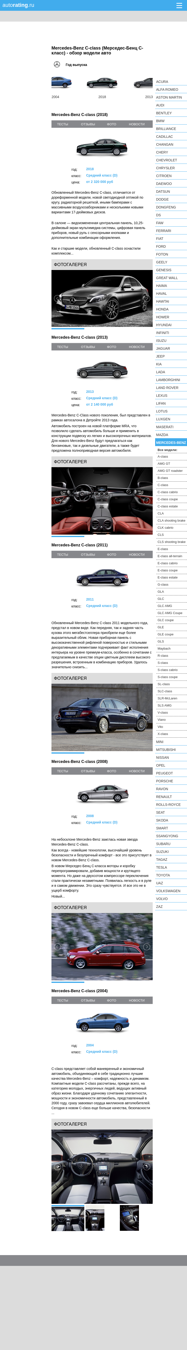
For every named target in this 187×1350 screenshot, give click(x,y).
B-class (163, 478)
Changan (164, 144)
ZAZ (159, 907)
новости (137, 124)
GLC (161, 599)
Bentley (164, 113)
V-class (163, 712)
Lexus (161, 396)
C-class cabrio (168, 492)
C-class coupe (168, 499)
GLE (161, 627)
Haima (161, 286)
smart (162, 828)
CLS (161, 535)
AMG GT (164, 463)
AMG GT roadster (170, 471)
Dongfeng (166, 207)
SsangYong (167, 836)
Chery (162, 152)
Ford (161, 246)
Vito (160, 727)
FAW (159, 223)
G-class (163, 584)
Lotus (162, 411)
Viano (162, 719)
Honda (162, 309)
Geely (161, 262)
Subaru (163, 844)
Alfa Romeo (167, 89)
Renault (164, 797)
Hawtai (162, 301)
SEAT (160, 812)
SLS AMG (165, 705)
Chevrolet (166, 160)
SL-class (164, 684)
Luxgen (163, 419)
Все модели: (167, 450)
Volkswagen (168, 891)
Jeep (160, 356)
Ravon (162, 789)
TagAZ (161, 859)
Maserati (165, 427)
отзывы (88, 124)
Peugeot (164, 773)
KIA (159, 364)
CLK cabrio (165, 527)
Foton (162, 254)
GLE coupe (166, 634)
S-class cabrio (168, 670)
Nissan (162, 757)
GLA (161, 591)
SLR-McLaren (167, 698)
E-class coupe (168, 570)
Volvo (162, 899)
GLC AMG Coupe (170, 613)
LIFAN (161, 403)
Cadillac (164, 137)
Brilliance (166, 129)
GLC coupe (166, 620)
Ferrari (163, 231)
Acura (162, 82)
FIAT (159, 239)
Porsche (164, 781)
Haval (161, 294)
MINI (159, 742)
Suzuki (162, 852)
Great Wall (167, 278)
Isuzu (161, 341)
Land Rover (167, 388)
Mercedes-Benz (171, 443)
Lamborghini (168, 380)
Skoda (162, 820)
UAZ (159, 883)
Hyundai (164, 325)
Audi (160, 105)
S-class (163, 663)
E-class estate (168, 577)
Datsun (163, 191)
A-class (163, 456)
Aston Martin (169, 97)
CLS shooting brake (172, 542)
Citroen (164, 176)
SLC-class (165, 691)
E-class (163, 549)
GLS (161, 641)
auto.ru (18, 5)
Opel (160, 765)
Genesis (163, 270)
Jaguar (163, 348)
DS (158, 215)
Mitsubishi (166, 750)
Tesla (161, 867)
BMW (160, 121)
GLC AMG (165, 606)
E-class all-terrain (170, 556)
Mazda (162, 435)
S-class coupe (168, 677)
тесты (62, 124)
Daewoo (164, 184)
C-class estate (168, 506)
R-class (163, 655)
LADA (160, 372)
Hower (162, 317)
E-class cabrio (168, 563)
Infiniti (162, 333)
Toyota (163, 875)
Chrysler (165, 168)
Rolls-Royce (168, 805)
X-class (163, 734)
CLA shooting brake (171, 520)
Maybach (164, 648)
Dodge (162, 199)
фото (111, 124)
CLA (161, 513)
